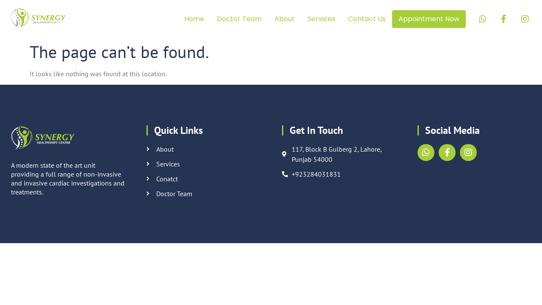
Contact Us (367, 19)
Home (194, 19)
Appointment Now (428, 19)
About (284, 19)
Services (321, 19)
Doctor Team (239, 19)
